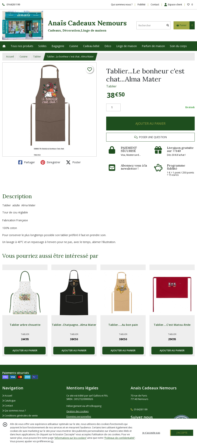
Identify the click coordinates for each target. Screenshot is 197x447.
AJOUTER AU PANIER (150, 123)
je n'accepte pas (151, 432)
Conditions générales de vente (20, 415)
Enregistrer (50, 162)
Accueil (10, 56)
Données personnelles (78, 416)
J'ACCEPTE (182, 432)
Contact (155, 4)
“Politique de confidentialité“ (119, 438)
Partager (26, 162)
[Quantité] (113, 107)
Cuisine (24, 56)
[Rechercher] (167, 25)
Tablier (37, 56)
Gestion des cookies (77, 411)
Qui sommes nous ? (14, 410)
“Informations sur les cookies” (70, 438)
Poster (73, 162)
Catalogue (9, 400)
